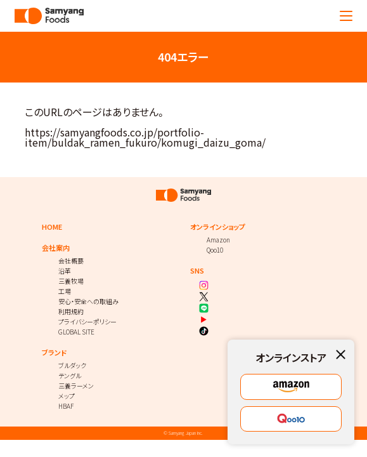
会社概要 (71, 260)
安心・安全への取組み (88, 301)
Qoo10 (215, 250)
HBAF (66, 406)
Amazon (218, 239)
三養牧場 (71, 281)
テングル (69, 375)
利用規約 (71, 311)
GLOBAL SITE (76, 331)
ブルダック (72, 365)
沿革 (64, 270)
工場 (64, 291)
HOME (52, 227)
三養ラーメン (76, 385)
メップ (66, 396)
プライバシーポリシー (87, 321)
